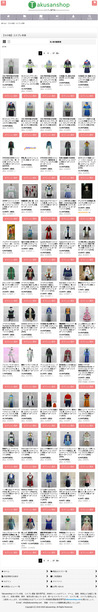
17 (54, 53)
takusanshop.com (73, 599)
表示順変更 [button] (55, 42)
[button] (3, 3)
